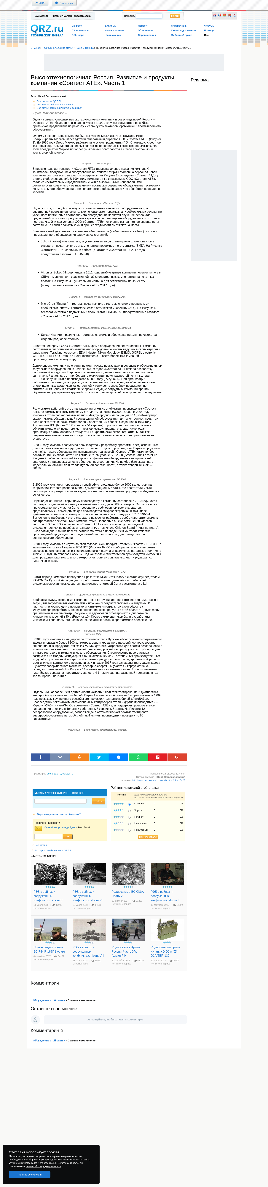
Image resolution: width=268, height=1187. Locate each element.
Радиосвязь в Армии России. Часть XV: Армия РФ (126, 951)
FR (219, 17)
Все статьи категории (60, 108)
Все (206, 35)
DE (225, 17)
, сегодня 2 (60, 773)
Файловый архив (181, 35)
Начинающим (113, 35)
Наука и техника (85, 47)
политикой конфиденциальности (43, 1166)
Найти (175, 15)
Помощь (209, 30)
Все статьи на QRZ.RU (49, 101)
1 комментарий (80, 963)
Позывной (129, 16)
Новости (143, 25)
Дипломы (111, 25)
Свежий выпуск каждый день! (60, 827)
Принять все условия (30, 1174)
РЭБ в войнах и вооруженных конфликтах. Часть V (48, 896)
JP (235, 17)
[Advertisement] (134, 62)
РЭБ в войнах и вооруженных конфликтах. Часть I (165, 896)
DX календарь (80, 30)
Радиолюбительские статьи (57, 47)
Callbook (77, 25)
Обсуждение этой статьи (49, 1000)
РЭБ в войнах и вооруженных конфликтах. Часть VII (88, 896)
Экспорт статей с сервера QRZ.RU (56, 104)
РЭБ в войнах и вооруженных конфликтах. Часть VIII (88, 951)
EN (214, 17)
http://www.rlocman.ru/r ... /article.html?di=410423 (158, 780)
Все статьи (40, 845)
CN (230, 17)
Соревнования (147, 35)
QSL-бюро (78, 35)
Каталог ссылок (114, 30)
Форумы (209, 25)
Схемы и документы (183, 30)
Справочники (179, 25)
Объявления (145, 30)
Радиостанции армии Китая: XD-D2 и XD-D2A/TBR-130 (165, 951)
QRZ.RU (35, 47)
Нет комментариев (43, 908)
